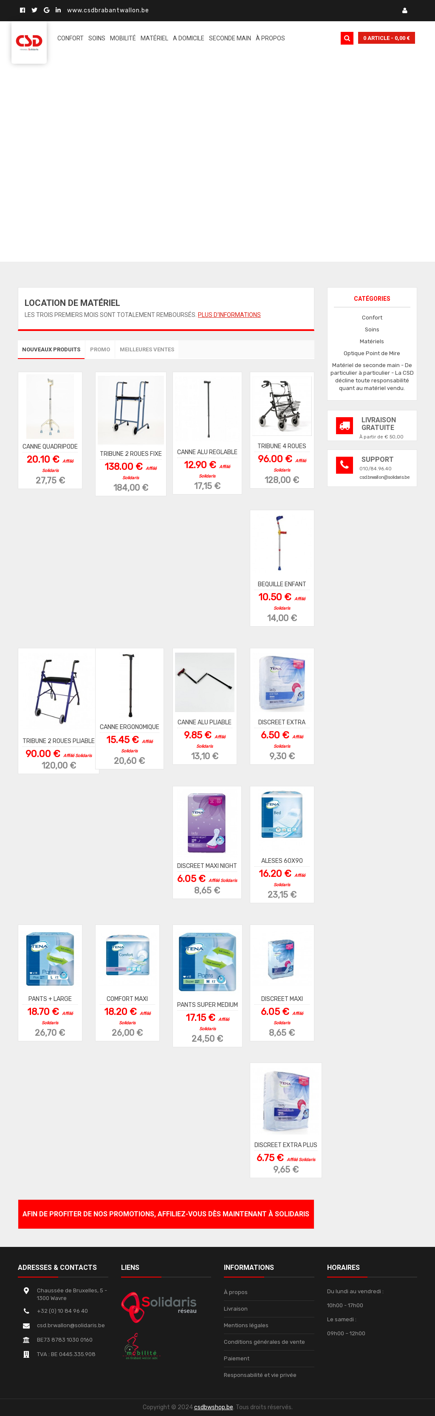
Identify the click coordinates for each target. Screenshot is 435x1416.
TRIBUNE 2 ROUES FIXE (131, 453)
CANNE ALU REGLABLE (207, 452)
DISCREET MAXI (282, 998)
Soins (372, 329)
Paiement (236, 1358)
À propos (236, 1292)
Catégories (372, 298)
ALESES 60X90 (282, 860)
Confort (372, 317)
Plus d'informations (229, 314)
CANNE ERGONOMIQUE (129, 727)
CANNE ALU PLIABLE (205, 722)
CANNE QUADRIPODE (50, 446)
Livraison (236, 1309)
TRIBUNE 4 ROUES (281, 446)
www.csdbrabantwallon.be (108, 10)
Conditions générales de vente (264, 1342)
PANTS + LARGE (50, 998)
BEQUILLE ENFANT (282, 584)
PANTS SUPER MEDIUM (207, 1004)
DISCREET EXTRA (281, 722)
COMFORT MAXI (127, 998)
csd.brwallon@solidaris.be (384, 477)
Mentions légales (246, 1325)
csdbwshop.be (213, 1407)
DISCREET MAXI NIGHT (207, 865)
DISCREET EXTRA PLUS (285, 1145)
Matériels (372, 341)
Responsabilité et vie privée (260, 1375)
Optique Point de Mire (372, 353)
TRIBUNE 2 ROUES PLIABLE (59, 741)
